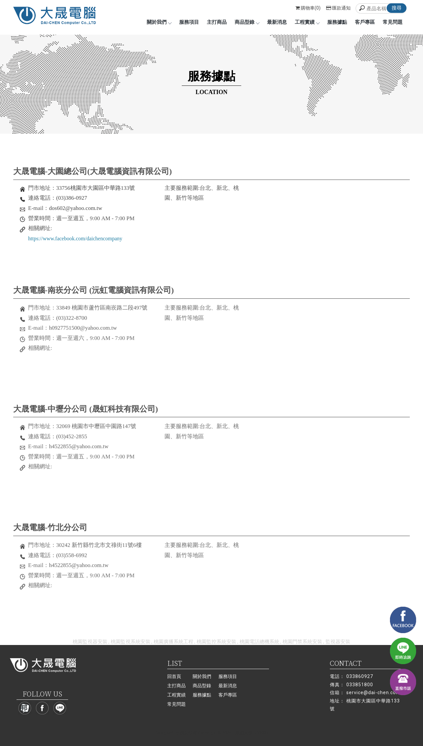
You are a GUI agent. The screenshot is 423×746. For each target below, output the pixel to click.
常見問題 (393, 22)
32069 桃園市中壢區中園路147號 (96, 429)
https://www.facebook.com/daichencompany (75, 238)
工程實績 (307, 22)
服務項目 (189, 22)
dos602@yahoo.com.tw (75, 208)
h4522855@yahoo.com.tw (78, 449)
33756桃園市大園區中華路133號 (95, 188)
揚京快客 (188, 732)
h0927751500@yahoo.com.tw (83, 330)
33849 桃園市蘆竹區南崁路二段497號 (101, 310)
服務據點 (337, 22)
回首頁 (174, 676)
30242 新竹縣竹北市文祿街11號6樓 (99, 548)
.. (233, 732)
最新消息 (277, 22)
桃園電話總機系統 (259, 642)
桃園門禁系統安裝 (302, 642)
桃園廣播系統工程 (173, 642)
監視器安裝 (338, 642)
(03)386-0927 (71, 198)
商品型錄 (247, 22)
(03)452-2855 (71, 439)
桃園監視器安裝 (90, 642)
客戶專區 (365, 22)
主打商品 (217, 22)
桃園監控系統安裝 (216, 642)
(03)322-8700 (71, 320)
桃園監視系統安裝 (130, 642)
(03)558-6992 (71, 558)
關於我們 (159, 22)
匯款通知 (338, 8)
